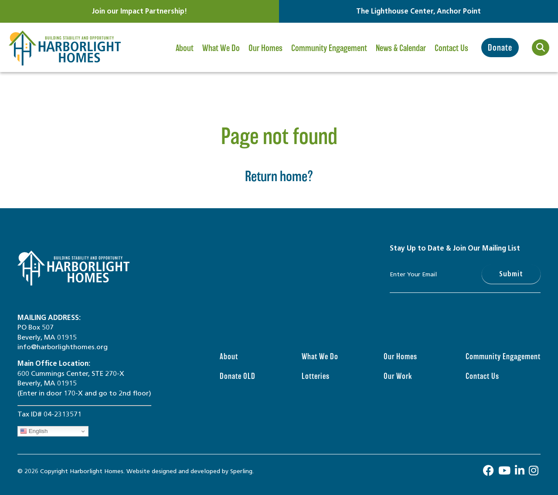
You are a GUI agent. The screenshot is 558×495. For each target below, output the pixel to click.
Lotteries (316, 376)
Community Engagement (329, 54)
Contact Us (451, 48)
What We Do (221, 54)
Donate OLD (237, 376)
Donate (500, 47)
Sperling (241, 471)
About (185, 54)
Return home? (279, 176)
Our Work (398, 376)
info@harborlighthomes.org (62, 347)
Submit (511, 274)
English (34, 431)
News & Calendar (401, 54)
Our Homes (265, 54)
